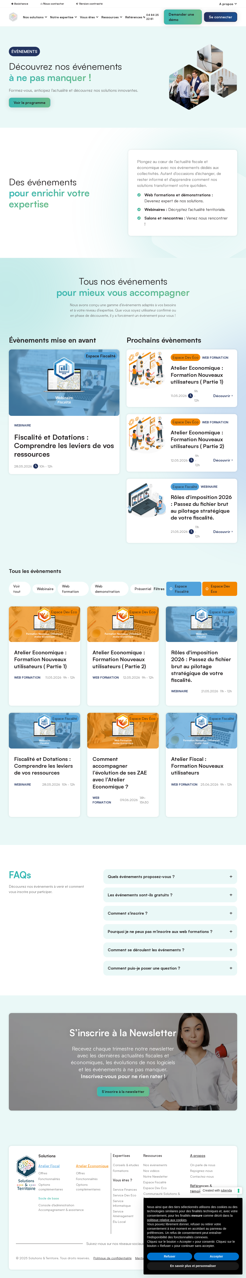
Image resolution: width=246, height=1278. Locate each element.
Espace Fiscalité (154, 1182)
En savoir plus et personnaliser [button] (193, 1266)
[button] (228, 4)
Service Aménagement (123, 1213)
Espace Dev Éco (155, 1188)
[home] (13, 17)
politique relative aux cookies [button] (167, 1220)
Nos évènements (155, 1165)
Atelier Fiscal (49, 1166)
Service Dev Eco (124, 1195)
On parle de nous (202, 1165)
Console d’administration (56, 1205)
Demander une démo (181, 17)
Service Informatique (122, 1203)
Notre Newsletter (155, 1176)
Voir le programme (29, 102)
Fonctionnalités (49, 1179)
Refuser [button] (169, 1256)
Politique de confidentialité (112, 1258)
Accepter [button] (216, 1256)
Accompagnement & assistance (61, 1210)
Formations (121, 1171)
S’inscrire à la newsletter (123, 1091)
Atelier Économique (92, 1166)
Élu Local (119, 1222)
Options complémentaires (50, 1187)
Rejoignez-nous (201, 1171)
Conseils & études (126, 1165)
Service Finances (125, 1189)
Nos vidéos (151, 1171)
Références (133, 17)
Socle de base (48, 1198)
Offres (42, 1173)
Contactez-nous (202, 1176)
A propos (197, 1155)
